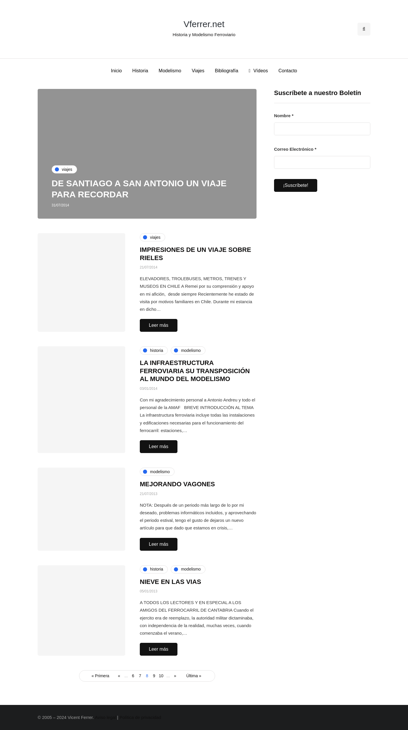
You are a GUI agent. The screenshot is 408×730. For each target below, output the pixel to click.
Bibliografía (226, 70)
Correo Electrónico (295, 149)
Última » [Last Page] (193, 675)
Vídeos (258, 70)
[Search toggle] (364, 29)
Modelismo (170, 70)
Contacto (287, 70)
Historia (140, 70)
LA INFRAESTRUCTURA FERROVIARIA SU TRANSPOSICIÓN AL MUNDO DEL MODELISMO (195, 370)
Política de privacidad (140, 717)
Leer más (158, 325)
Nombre (284, 115)
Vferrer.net (204, 24)
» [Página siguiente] (175, 675)
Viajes (198, 70)
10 (161, 675)
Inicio (116, 70)
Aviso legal (105, 717)
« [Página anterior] (119, 675)
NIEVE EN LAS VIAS (170, 581)
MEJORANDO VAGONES (177, 484)
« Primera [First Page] (100, 675)
